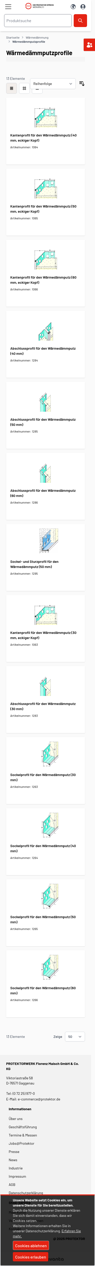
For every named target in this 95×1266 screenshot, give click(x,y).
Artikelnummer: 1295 (24, 573)
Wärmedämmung (37, 37)
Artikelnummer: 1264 (24, 857)
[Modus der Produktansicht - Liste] (24, 88)
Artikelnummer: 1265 (24, 929)
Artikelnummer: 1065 (24, 218)
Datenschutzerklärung (26, 1193)
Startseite (13, 37)
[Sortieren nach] (53, 83)
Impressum (17, 1176)
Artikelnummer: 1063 (24, 644)
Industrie (16, 1168)
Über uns (16, 1118)
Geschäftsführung (23, 1127)
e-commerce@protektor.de (39, 1099)
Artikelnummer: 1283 (24, 715)
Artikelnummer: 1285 (24, 431)
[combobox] (38, 20)
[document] (47, 1230)
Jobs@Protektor (21, 1143)
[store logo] (40, 6)
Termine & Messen (23, 1135)
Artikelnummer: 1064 (24, 147)
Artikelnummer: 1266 (24, 1000)
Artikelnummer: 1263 (24, 786)
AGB (12, 1184)
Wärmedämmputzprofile (28, 41)
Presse (14, 1151)
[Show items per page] (75, 1036)
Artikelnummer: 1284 (24, 360)
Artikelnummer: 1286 (24, 502)
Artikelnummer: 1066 (24, 289)
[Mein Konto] (83, 7)
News (13, 1160)
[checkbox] (11, 88)
